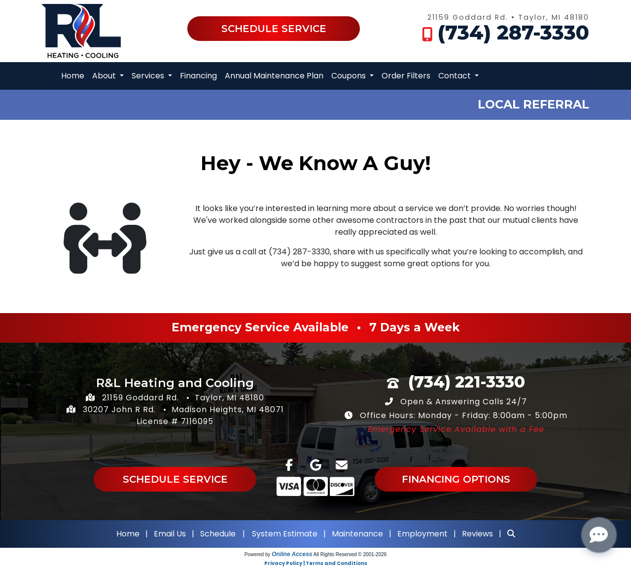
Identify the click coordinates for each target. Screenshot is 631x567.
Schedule (218, 533)
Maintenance (357, 533)
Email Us (170, 533)
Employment (422, 533)
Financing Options (456, 479)
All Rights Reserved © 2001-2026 (350, 554)
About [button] (105, 75)
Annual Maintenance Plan (274, 75)
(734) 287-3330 (513, 32)
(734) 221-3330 (466, 381)
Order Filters (406, 75)
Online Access (292, 554)
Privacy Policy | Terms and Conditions (315, 563)
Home (72, 75)
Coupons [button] (349, 75)
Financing (198, 75)
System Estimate (285, 533)
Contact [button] (455, 75)
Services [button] (149, 75)
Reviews (477, 533)
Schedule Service (273, 29)
